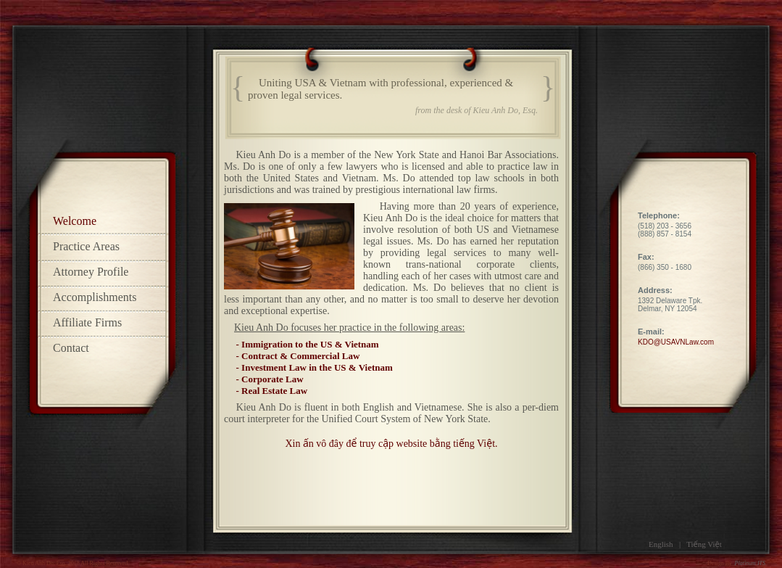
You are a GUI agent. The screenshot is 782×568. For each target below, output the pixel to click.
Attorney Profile (90, 272)
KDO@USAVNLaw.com (676, 342)
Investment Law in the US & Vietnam (317, 367)
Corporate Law (272, 379)
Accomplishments (95, 297)
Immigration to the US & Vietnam (310, 344)
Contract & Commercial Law (300, 355)
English (661, 544)
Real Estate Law (274, 390)
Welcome (74, 221)
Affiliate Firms (87, 322)
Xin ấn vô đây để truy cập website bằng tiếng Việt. (391, 443)
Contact (71, 348)
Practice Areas (86, 246)
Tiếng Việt (704, 544)
